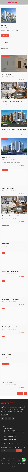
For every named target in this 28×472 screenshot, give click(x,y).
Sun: (5, 445)
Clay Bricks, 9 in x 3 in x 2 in (10, 327)
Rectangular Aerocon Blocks (10, 299)
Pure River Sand (6, 354)
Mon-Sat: (6, 443)
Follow (4, 35)
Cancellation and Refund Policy (14, 463)
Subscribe (19, 450)
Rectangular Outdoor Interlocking (12, 271)
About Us (3, 463)
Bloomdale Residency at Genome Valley (14, 129)
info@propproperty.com (10, 439)
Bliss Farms (5, 243)
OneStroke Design (7, 382)
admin (3, 76)
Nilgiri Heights (6, 157)
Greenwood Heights (8, 188)
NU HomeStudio (6, 74)
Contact (14, 466)
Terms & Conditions (5, 460)
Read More (22, 79)
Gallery (24, 463)
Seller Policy (14, 460)
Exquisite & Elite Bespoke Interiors (12, 102)
